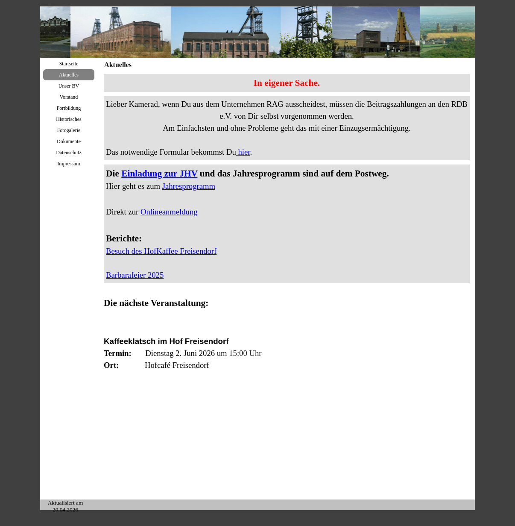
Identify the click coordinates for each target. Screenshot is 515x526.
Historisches (68, 119)
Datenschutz (68, 153)
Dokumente (69, 141)
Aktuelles (69, 75)
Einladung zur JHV (159, 173)
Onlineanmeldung (169, 211)
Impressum (68, 164)
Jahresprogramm (188, 186)
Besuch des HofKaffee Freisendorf (161, 251)
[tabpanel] (287, 83)
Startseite (69, 64)
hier (243, 151)
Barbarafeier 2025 (135, 274)
